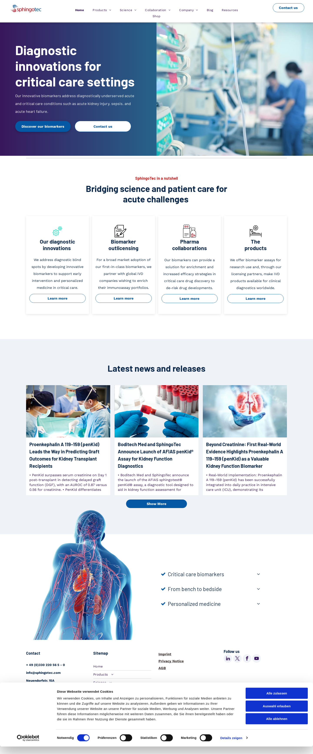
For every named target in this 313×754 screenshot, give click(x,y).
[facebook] (247, 659)
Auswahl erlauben (277, 713)
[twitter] (237, 659)
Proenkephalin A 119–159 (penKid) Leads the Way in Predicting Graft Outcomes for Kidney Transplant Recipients (64, 455)
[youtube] (256, 659)
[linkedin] (228, 659)
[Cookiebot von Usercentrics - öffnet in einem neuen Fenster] (28, 745)
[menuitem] (79, 10)
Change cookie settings (189, 685)
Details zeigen (231, 745)
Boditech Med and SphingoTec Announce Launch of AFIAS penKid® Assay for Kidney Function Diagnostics (155, 455)
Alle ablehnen (276, 726)
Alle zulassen (276, 701)
